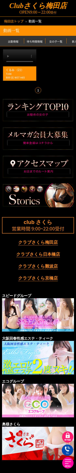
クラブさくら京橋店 (38, 278)
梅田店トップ (14, 21)
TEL (67, 450)
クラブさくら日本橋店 (38, 254)
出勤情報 (13, 41)
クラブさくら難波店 (38, 266)
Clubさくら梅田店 (38, 6)
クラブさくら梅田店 (38, 242)
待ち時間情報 (35, 41)
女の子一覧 (55, 41)
